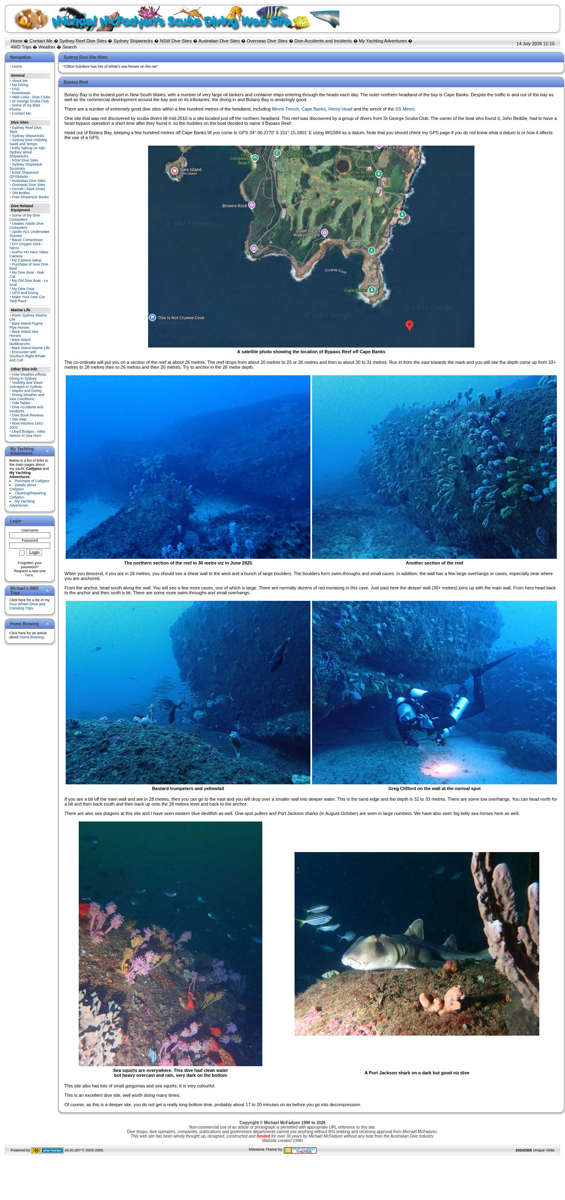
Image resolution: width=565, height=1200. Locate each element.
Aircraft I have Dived (28, 189)
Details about (22, 487)
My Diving (20, 85)
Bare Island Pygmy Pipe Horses (26, 325)
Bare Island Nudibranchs (20, 342)
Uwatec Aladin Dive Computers (26, 225)
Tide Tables (21, 403)
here (29, 575)
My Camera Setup (27, 260)
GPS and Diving (25, 293)
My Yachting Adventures (383, 40)
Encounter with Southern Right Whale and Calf (27, 356)
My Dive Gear (23, 289)
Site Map (19, 419)
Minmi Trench (285, 108)
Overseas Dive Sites (267, 40)
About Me (20, 81)
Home (16, 40)
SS (404, 108)
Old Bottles (21, 193)
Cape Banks (313, 108)
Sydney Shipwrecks (133, 40)
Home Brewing (32, 637)
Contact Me (40, 40)
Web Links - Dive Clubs (31, 97)
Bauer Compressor (27, 240)
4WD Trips (21, 46)
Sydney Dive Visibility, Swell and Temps (28, 142)
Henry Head (340, 108)
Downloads (21, 93)
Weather (46, 46)
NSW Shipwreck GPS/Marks (24, 174)
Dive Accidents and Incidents (323, 40)
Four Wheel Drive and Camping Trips (27, 606)
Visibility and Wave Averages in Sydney (26, 385)
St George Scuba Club (30, 101)
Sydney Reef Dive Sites (83, 40)
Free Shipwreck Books (30, 197)
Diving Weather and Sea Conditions (26, 397)
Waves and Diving (27, 391)
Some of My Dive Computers (24, 217)
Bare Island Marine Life (31, 348)
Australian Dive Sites (219, 40)
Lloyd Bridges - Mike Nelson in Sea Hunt (27, 434)
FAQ (16, 89)
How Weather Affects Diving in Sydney (27, 376)
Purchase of (32, 481)
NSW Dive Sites (176, 40)
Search (69, 46)
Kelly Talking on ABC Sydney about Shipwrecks (27, 152)
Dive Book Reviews (28, 415)
